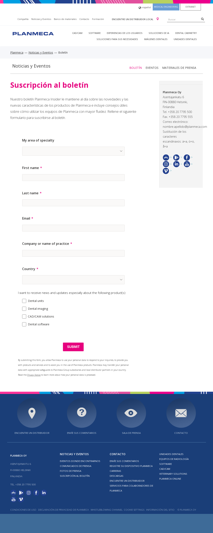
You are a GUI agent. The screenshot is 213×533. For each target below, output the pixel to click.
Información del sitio (160, 509)
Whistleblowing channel (107, 509)
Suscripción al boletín (75, 475)
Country (28, 269)
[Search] (202, 19)
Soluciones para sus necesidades (117, 39)
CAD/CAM (77, 33)
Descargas (116, 475)
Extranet (191, 6)
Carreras (115, 470)
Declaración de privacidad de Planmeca (63, 509)
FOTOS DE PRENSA (70, 470)
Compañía (22, 19)
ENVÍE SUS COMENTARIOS (81, 432)
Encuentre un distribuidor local (133, 19)
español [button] (145, 8)
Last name (30, 193)
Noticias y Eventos (41, 19)
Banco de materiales (65, 19)
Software (95, 33)
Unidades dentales (185, 39)
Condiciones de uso (23, 509)
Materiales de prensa (179, 68)
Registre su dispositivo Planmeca (131, 465)
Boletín (135, 68)
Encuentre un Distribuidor (127, 480)
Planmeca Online (170, 478)
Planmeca (16, 52)
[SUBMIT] (73, 347)
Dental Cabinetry (186, 33)
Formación (98, 19)
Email (26, 218)
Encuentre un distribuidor (32, 432)
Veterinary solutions (173, 473)
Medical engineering (166, 6)
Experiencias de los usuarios (124, 33)
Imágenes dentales (155, 39)
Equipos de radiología (174, 458)
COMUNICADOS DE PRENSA (75, 465)
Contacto (84, 19)
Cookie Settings (134, 509)
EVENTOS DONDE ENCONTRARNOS (80, 461)
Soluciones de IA (159, 33)
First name (30, 168)
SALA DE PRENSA (131, 432)
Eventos (152, 68)
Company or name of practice (45, 243)
